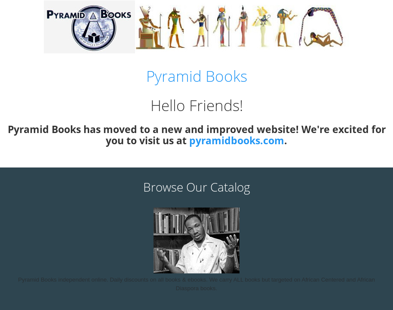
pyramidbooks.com (236, 140)
